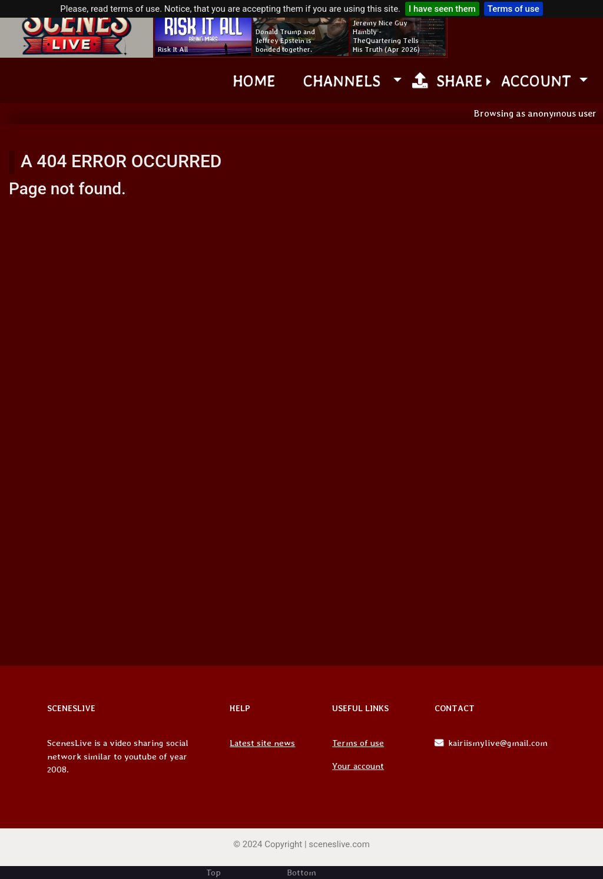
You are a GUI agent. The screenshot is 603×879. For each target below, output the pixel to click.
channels (346, 80)
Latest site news (262, 743)
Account (538, 80)
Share (447, 80)
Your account (358, 766)
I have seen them (442, 9)
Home (254, 80)
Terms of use (513, 9)
